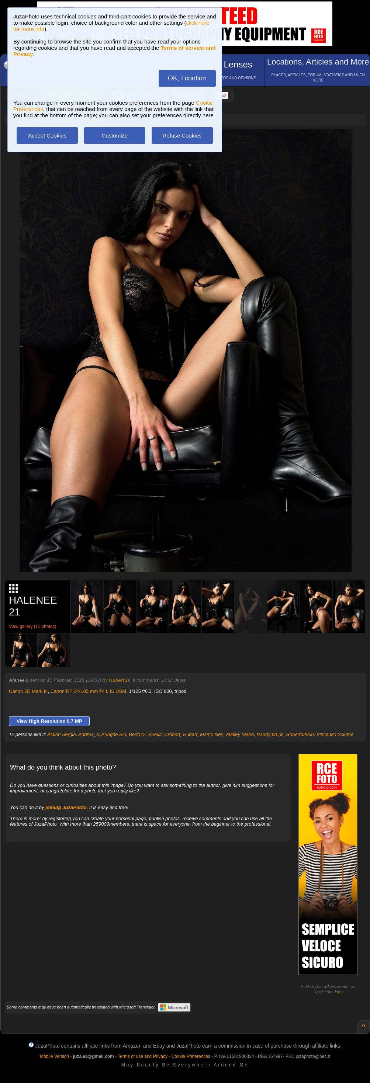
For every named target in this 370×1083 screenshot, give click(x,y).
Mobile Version (54, 1056)
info (338, 992)
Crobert (172, 734)
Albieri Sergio (61, 734)
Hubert (190, 734)
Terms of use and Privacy (142, 1056)
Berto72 (137, 734)
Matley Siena (240, 734)
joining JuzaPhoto (66, 807)
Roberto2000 (300, 734)
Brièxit (155, 734)
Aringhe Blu (113, 734)
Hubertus (119, 680)
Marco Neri (212, 734)
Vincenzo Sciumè (335, 734)
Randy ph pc (269, 734)
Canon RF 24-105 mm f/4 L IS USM (88, 691)
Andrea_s (88, 734)
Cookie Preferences (191, 1056)
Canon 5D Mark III (28, 691)
